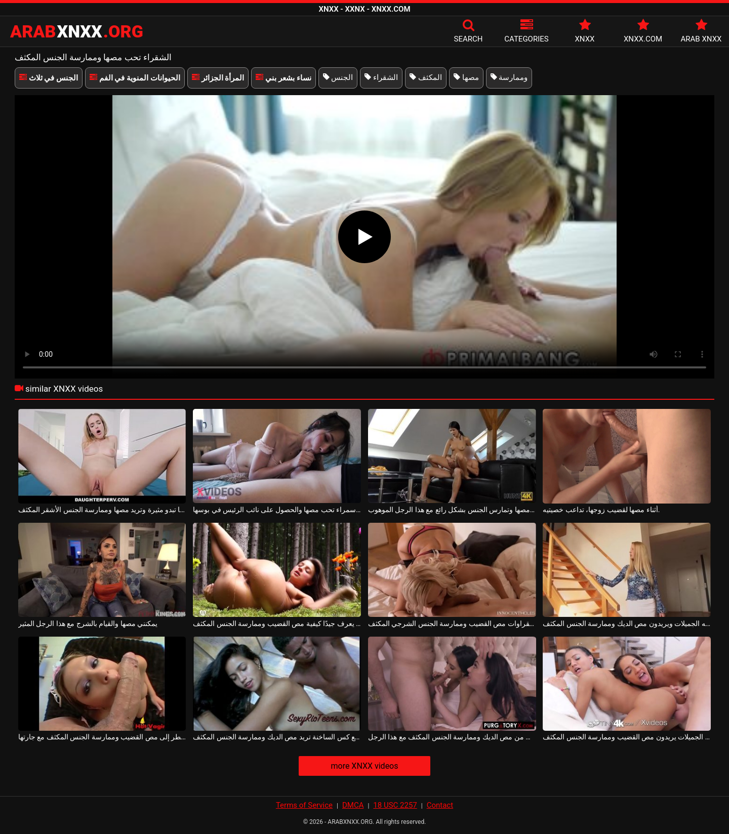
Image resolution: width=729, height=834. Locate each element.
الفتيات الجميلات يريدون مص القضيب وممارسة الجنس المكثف (627, 737)
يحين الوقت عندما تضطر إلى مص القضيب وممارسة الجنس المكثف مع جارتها (102, 737)
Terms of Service (304, 805)
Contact (440, 805)
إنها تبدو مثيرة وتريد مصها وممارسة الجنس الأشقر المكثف (102, 510)
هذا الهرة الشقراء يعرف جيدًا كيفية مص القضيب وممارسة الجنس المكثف (277, 623)
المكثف (426, 77)
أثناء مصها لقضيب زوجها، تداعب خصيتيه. (601, 510)
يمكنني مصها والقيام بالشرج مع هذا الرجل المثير (87, 623)
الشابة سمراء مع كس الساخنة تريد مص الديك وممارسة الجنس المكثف (277, 737)
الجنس (338, 77)
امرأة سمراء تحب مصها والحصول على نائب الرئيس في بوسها (277, 510)
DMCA (353, 805)
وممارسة (509, 77)
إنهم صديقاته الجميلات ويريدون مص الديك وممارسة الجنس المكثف (627, 623)
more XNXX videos (364, 766)
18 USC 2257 (395, 805)
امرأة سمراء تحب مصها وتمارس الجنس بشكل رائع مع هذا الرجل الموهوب (452, 510)
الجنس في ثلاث (48, 77)
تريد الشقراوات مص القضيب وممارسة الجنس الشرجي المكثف (452, 623)
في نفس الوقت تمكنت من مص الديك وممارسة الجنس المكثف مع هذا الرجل (452, 737)
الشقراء (381, 77)
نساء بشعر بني (283, 77)
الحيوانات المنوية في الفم (135, 77)
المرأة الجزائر (218, 77)
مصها (466, 77)
